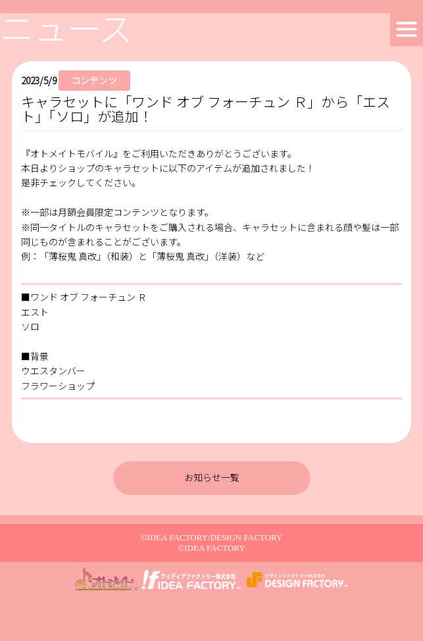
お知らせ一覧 (211, 477)
